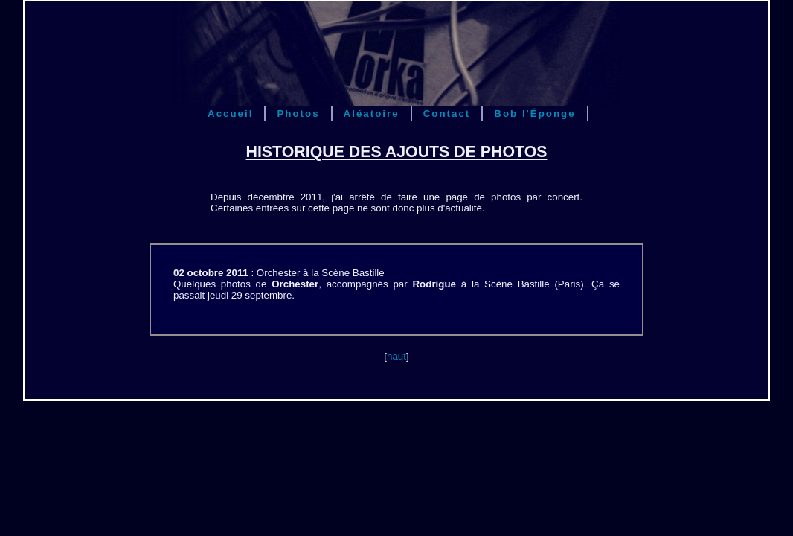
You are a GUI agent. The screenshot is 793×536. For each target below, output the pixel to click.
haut (396, 356)
